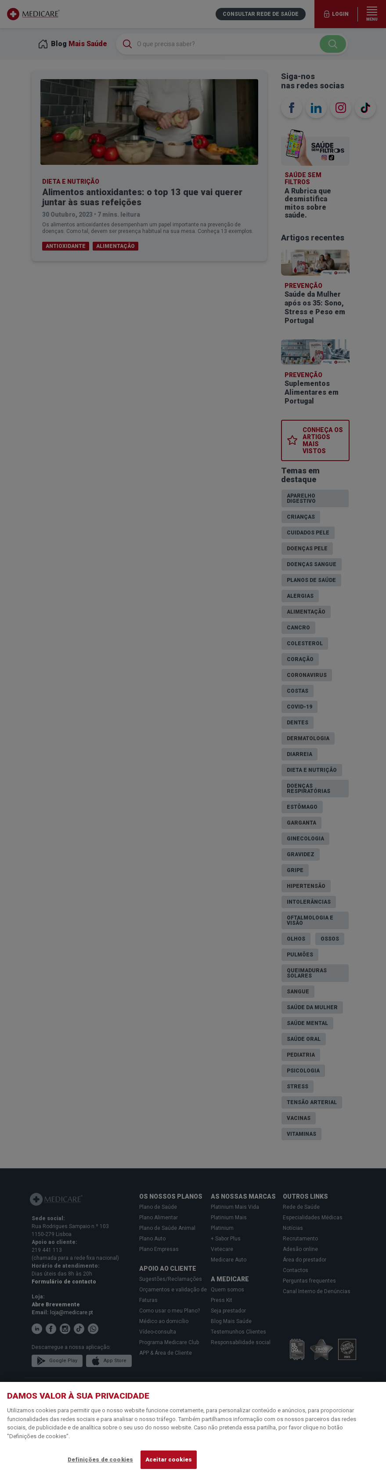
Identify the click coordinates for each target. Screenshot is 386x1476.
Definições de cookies (100, 1459)
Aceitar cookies (168, 1459)
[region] (193, 1429)
